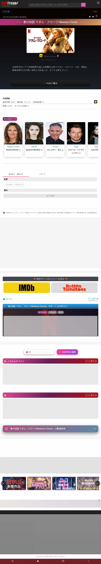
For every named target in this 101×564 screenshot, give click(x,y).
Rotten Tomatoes (59, 556)
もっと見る (91, 361)
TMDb (46, 556)
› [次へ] (97, 483)
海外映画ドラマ (70, 213)
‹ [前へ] (3, 483)
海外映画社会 (81, 213)
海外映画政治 (92, 213)
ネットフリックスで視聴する (50, 83)
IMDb (51, 556)
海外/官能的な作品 (49, 213)
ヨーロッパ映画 (36, 213)
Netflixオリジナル (12, 213)
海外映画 (60, 213)
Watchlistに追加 (67, 352)
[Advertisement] (50, 243)
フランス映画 (24, 213)
